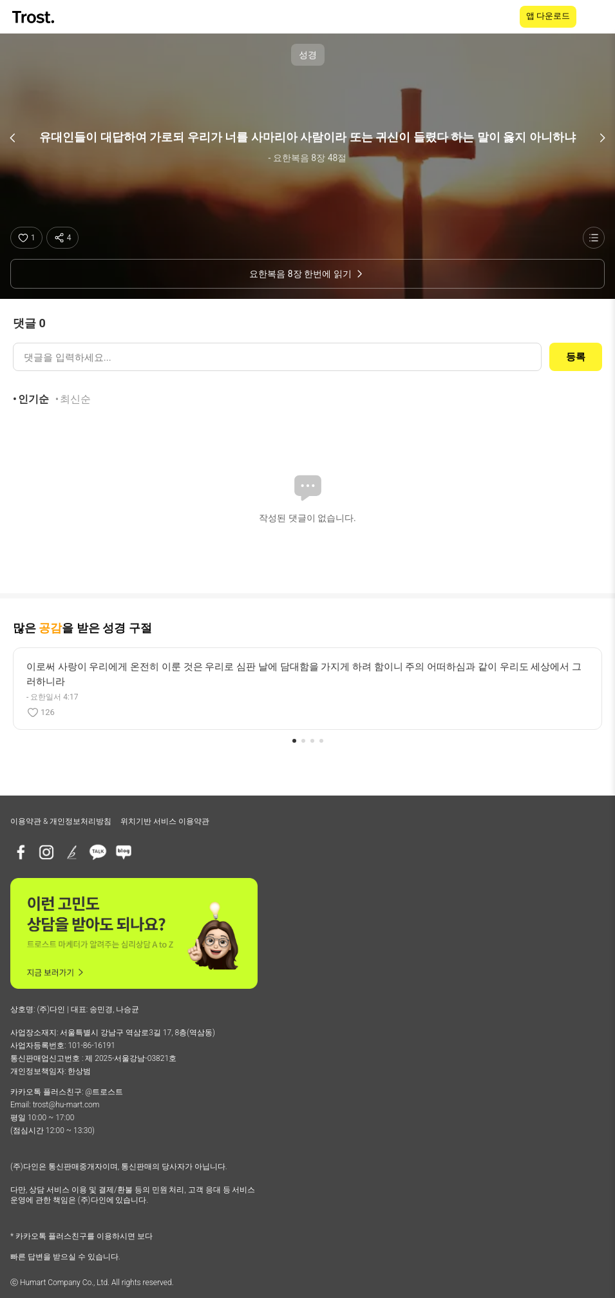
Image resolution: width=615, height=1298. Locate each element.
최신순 (75, 399)
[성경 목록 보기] (594, 238)
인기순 (33, 399)
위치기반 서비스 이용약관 (164, 821)
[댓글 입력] (277, 357)
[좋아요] (26, 238)
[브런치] (72, 852)
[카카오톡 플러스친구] (98, 852)
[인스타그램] (46, 852)
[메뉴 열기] (597, 16)
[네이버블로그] (123, 852)
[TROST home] (34, 17)
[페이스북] (20, 852)
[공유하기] (62, 238)
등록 (575, 357)
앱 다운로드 (548, 16)
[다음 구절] (602, 138)
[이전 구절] (13, 138)
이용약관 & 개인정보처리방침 (60, 821)
